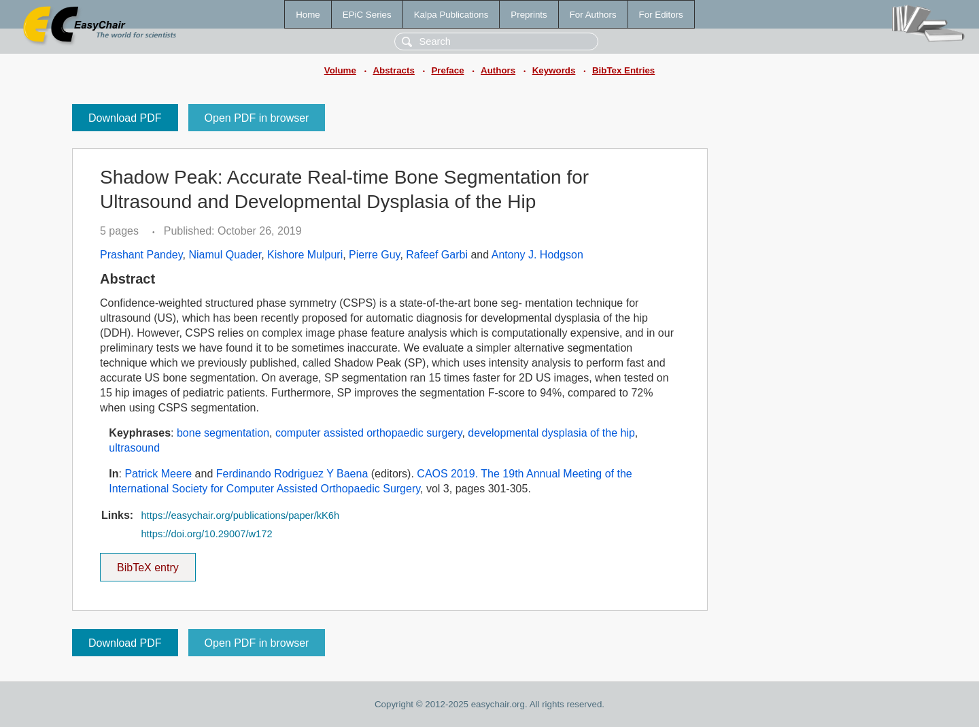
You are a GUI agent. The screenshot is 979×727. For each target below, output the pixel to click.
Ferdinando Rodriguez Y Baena (292, 473)
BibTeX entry (147, 563)
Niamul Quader (224, 254)
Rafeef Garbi (437, 254)
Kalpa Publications (451, 15)
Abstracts (393, 70)
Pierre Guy (374, 254)
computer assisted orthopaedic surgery (368, 433)
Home (308, 15)
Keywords (554, 70)
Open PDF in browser (257, 118)
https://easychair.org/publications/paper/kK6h (240, 515)
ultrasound (134, 448)
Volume (340, 70)
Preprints (529, 15)
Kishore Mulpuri (305, 254)
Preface (447, 70)
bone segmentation (223, 433)
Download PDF (125, 118)
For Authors (593, 15)
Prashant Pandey (141, 254)
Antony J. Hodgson (537, 254)
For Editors (661, 15)
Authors (498, 70)
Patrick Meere (158, 473)
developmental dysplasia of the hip (551, 433)
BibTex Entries (623, 70)
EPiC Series (367, 15)
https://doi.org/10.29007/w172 (206, 533)
